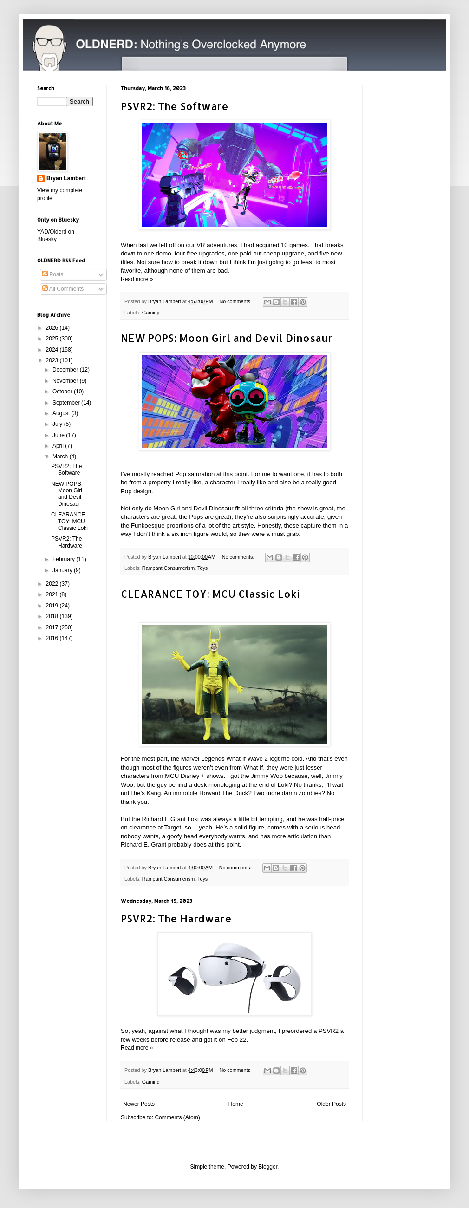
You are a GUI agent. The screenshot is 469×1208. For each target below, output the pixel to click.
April (58, 446)
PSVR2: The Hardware (176, 918)
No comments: (236, 301)
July (58, 424)
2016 (53, 638)
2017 (53, 627)
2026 (53, 328)
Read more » (137, 279)
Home (235, 1104)
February (64, 559)
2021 (53, 594)
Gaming (151, 312)
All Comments (63, 289)
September (66, 402)
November (66, 381)
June (59, 435)
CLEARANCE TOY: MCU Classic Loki (210, 593)
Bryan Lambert (66, 178)
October (63, 391)
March (61, 456)
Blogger (267, 1166)
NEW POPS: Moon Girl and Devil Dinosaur (226, 337)
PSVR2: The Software (174, 105)
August (62, 413)
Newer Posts (139, 1104)
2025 (53, 338)
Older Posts (331, 1104)
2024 (53, 349)
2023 (53, 360)
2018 (53, 616)
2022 (53, 584)
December (66, 369)
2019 (53, 605)
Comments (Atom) (177, 1117)
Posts (52, 274)
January (63, 570)
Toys (202, 568)
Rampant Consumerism (168, 568)
